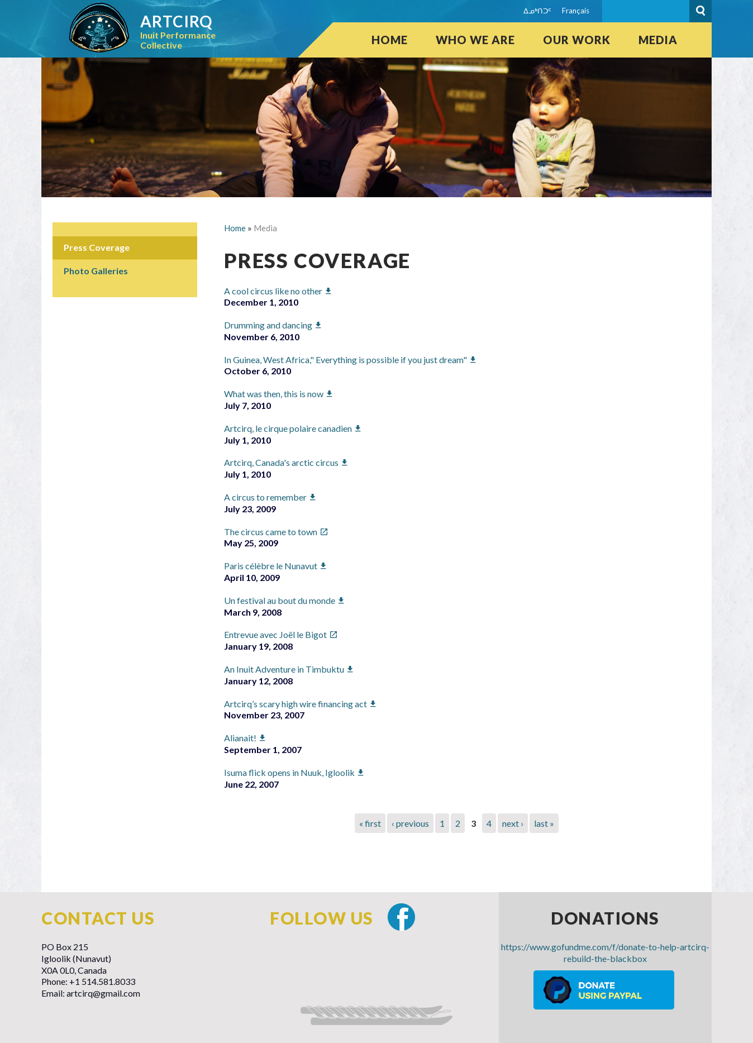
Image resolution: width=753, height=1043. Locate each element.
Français (575, 10)
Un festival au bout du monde (279, 600)
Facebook (401, 917)
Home (389, 39)
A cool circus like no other (273, 290)
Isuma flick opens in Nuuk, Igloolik (289, 772)
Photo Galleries (96, 270)
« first (370, 823)
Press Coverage (97, 247)
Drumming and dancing (268, 325)
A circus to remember (265, 497)
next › (512, 823)
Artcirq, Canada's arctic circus (281, 462)
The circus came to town (270, 531)
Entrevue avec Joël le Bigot (275, 634)
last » (544, 823)
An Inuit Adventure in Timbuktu (284, 669)
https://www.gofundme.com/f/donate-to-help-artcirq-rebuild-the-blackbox (605, 952)
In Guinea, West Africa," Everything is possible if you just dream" (345, 359)
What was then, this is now (273, 393)
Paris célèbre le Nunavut (270, 565)
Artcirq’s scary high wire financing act (295, 703)
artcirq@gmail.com (103, 993)
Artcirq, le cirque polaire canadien (288, 428)
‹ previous (410, 823)
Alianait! (240, 737)
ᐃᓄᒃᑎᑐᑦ (537, 10)
